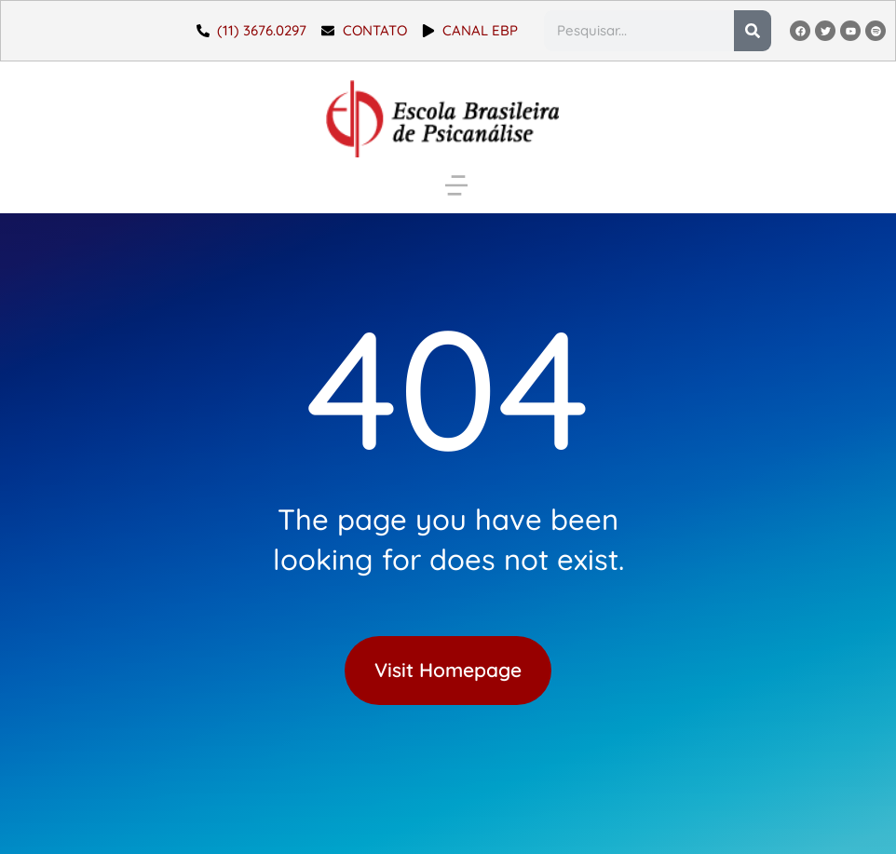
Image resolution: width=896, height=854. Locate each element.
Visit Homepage (448, 669)
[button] (456, 185)
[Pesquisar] (752, 30)
